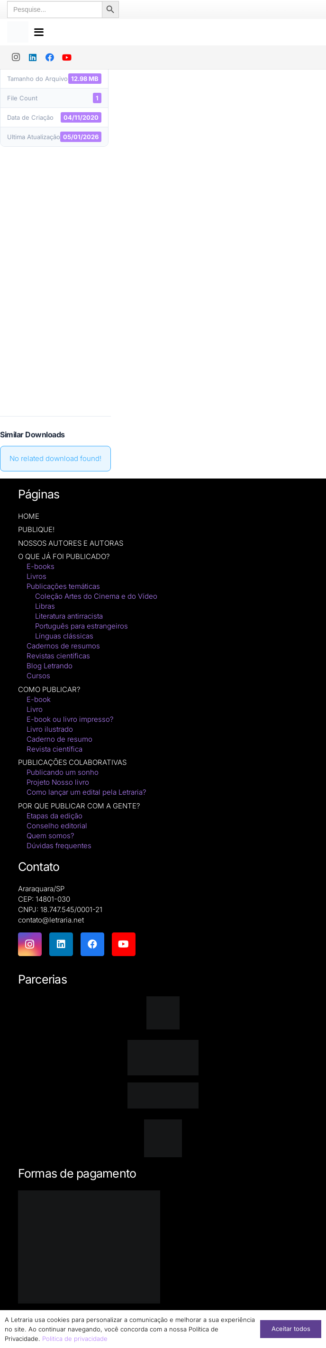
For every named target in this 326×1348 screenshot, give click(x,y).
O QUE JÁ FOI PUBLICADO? (64, 556)
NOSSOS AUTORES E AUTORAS (70, 543)
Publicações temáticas (63, 586)
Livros (36, 576)
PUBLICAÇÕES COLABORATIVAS (72, 762)
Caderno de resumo (59, 739)
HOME (28, 516)
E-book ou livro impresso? (70, 719)
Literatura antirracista (69, 616)
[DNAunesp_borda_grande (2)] (163, 1138)
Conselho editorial (57, 825)
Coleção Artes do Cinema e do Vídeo (96, 596)
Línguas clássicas (64, 635)
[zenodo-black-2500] (163, 1095)
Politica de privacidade (75, 1338)
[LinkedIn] (32, 54)
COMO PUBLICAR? (49, 689)
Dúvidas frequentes (59, 845)
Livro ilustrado (50, 729)
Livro (35, 709)
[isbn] (163, 1057)
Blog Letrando (49, 665)
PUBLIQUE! (36, 529)
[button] (175, 30)
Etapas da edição (54, 815)
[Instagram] (15, 54)
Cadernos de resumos (63, 645)
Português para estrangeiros (81, 625)
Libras (45, 606)
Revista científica (54, 749)
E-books (40, 566)
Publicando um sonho (63, 772)
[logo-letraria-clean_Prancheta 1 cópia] (19, 31)
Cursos (38, 675)
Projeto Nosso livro (58, 782)
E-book (39, 699)
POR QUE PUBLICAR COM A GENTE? (79, 805)
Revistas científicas (58, 655)
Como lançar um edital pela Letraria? (86, 792)
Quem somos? (50, 835)
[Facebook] (49, 54)
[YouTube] (66, 54)
